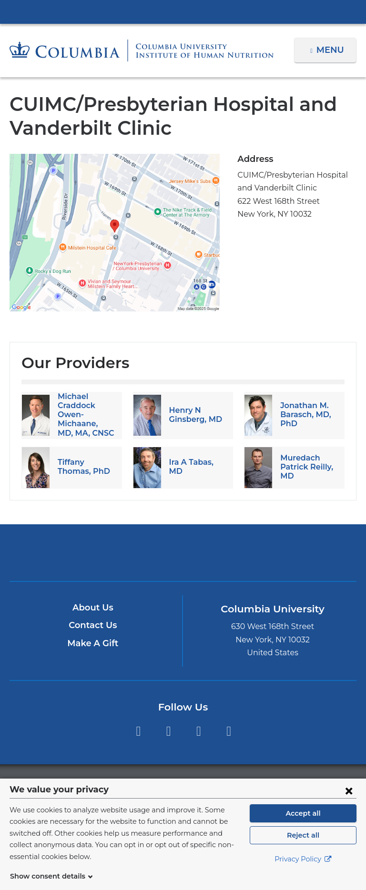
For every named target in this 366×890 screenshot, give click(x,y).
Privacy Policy (303, 871)
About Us (93, 607)
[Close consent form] (348, 802)
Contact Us (92, 625)
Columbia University (202, 784)
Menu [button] (331, 50)
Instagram (168, 731)
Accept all (303, 825)
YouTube (198, 731)
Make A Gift (93, 643)
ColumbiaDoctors (296, 552)
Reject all (303, 846)
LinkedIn (229, 731)
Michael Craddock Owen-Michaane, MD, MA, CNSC (84, 414)
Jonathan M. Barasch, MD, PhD (304, 414)
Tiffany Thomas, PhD (82, 466)
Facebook (138, 731)
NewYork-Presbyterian (183, 557)
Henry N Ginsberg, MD (194, 414)
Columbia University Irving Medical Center (183, 11)
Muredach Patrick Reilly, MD (305, 467)
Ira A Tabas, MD (197, 467)
